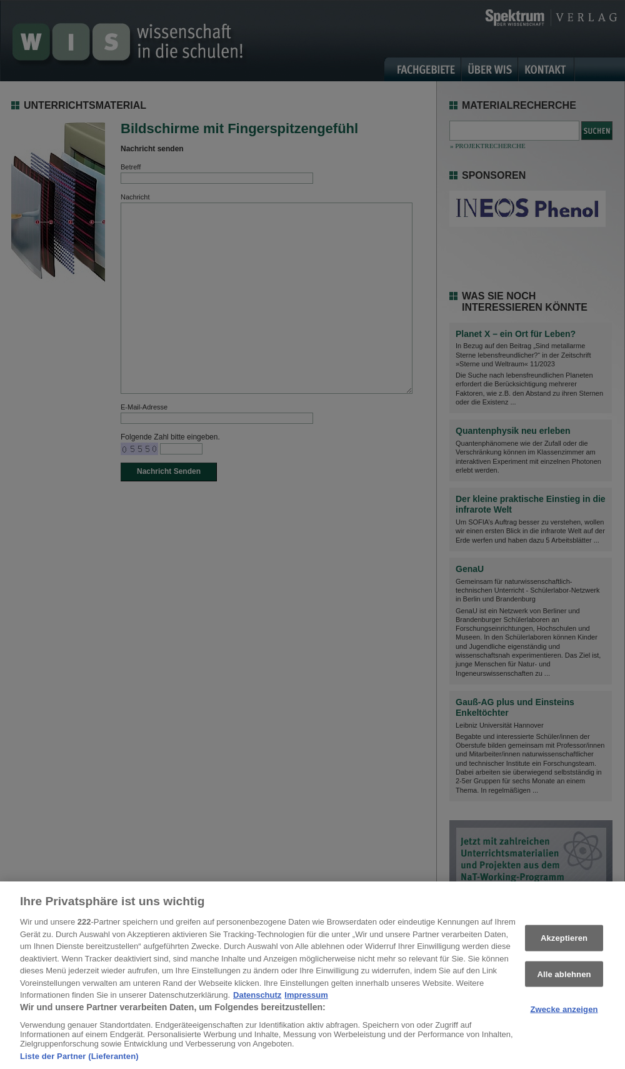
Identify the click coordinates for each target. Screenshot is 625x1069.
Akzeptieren (564, 942)
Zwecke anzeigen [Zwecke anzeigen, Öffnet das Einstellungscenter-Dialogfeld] (564, 1013)
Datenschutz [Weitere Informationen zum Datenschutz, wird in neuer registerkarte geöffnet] (257, 1000)
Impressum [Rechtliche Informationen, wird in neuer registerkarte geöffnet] (306, 1000)
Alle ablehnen (564, 978)
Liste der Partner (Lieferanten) (79, 1060)
